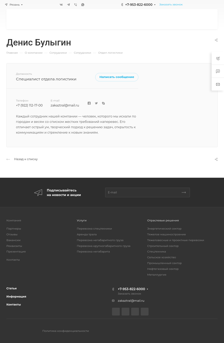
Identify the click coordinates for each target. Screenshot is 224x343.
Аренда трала (87, 234)
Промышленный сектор (164, 263)
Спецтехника (156, 251)
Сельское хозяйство (161, 257)
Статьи (11, 288)
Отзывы (12, 234)
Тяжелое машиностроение (166, 234)
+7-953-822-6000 (139, 5)
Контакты (13, 259)
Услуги (82, 220)
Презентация (16, 251)
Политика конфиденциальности (65, 330)
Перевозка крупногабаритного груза (103, 245)
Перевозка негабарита (93, 251)
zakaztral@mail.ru (65, 105)
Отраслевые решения (163, 220)
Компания (13, 220)
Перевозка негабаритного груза (100, 240)
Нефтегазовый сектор (162, 268)
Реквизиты (14, 245)
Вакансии (13, 240)
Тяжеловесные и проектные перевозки (175, 240)
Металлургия (156, 274)
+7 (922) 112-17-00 (29, 105)
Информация (16, 296)
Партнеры (13, 228)
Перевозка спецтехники (94, 228)
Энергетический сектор (164, 228)
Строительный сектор (162, 245)
